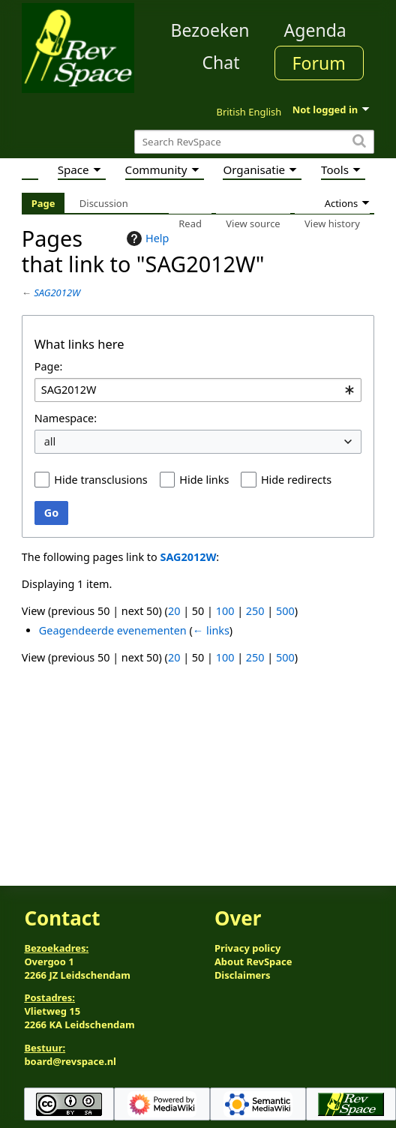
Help (146, 238)
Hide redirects (296, 479)
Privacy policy (247, 948)
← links (211, 630)
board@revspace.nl (70, 1061)
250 (255, 611)
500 (285, 611)
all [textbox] (50, 441)
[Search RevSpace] (254, 142)
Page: (48, 366)
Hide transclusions (100, 479)
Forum (319, 63)
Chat (220, 62)
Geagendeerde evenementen (113, 630)
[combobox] (198, 390)
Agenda (315, 30)
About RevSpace (253, 961)
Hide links (204, 479)
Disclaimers (242, 975)
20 (174, 611)
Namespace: (65, 418)
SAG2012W (57, 292)
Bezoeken (210, 30)
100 (225, 611)
